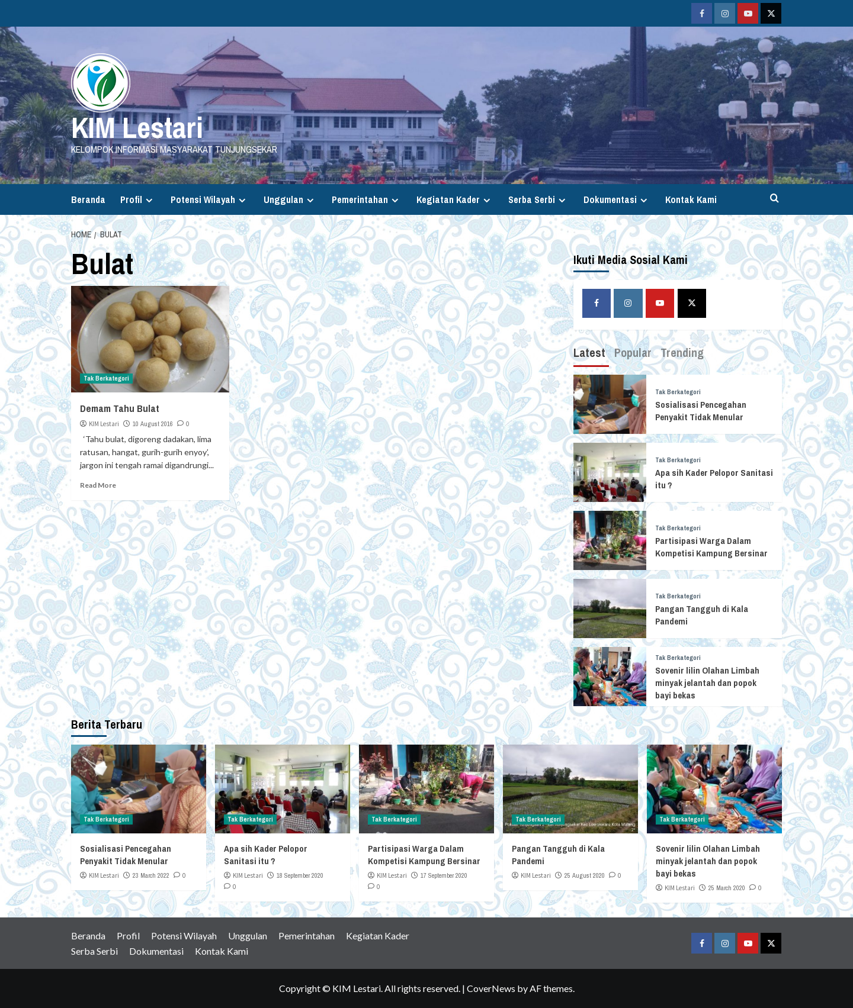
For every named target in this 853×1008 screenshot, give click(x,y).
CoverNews (491, 988)
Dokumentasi (616, 199)
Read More (98, 485)
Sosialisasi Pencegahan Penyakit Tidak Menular (700, 410)
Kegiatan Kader (454, 199)
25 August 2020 (585, 875)
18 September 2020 (300, 875)
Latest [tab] (589, 352)
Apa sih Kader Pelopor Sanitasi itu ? (265, 854)
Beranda (88, 199)
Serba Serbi (538, 199)
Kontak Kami (691, 199)
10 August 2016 (153, 424)
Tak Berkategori (106, 378)
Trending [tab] (682, 352)
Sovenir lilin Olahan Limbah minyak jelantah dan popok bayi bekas (707, 682)
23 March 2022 (151, 875)
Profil (138, 199)
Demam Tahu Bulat (119, 408)
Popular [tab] (633, 352)
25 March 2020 (726, 888)
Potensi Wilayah (210, 199)
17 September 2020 (444, 875)
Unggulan (290, 199)
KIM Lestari (137, 127)
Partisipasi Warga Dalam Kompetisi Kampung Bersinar (711, 546)
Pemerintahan (367, 199)
